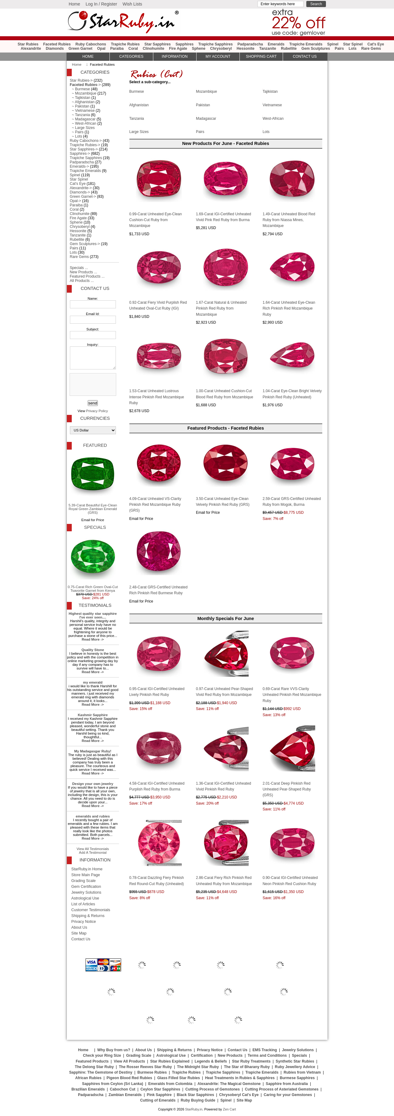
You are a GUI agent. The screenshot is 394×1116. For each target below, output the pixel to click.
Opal (101, 48)
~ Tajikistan (80, 98)
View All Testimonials (93, 849)
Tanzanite (267, 48)
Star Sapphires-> (84, 149)
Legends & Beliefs (211, 1061)
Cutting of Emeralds (158, 1100)
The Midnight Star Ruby (198, 1067)
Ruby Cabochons (90, 44)
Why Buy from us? (113, 1050)
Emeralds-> (79, 166)
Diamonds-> (80, 192)
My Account (218, 56)
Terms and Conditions (267, 1055)
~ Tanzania (80, 115)
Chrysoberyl (221, 48)
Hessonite (245, 48)
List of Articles (83, 904)
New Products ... (83, 272)
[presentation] (92, 385)
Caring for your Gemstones (288, 1095)
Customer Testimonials (90, 910)
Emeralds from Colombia (170, 1084)
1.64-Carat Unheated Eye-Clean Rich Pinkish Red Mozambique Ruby (288, 308)
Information (175, 56)
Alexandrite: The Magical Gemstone (229, 1084)
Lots (353, 48)
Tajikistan (269, 91)
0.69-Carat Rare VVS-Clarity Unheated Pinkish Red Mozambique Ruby (291, 695)
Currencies (95, 418)
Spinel (332, 44)
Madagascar (206, 117)
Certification (201, 1055)
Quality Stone (93, 650)
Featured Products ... (87, 276)
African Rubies (88, 1078)
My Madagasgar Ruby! (92, 751)
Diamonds (55, 48)
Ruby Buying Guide (198, 1100)
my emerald (93, 682)
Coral (133, 48)
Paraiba (117, 48)
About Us (79, 927)
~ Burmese (80, 89)
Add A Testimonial (93, 852)
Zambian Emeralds (125, 1095)
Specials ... (79, 268)
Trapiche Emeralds (305, 44)
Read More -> (93, 639)
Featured (95, 445)
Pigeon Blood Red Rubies (129, 1078)
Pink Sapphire (159, 1095)
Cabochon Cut (122, 1089)
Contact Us (95, 288)
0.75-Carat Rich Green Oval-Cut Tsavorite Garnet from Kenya (93, 562)
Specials (95, 527)
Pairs (339, 48)
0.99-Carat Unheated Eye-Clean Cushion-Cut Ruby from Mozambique (155, 220)
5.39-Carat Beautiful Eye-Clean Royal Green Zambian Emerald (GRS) (92, 483)
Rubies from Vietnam (302, 1072)
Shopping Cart (261, 56)
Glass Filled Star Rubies (178, 1078)
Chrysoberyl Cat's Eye (239, 1095)
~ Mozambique (83, 93)
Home (74, 4)
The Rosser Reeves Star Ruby (145, 1067)
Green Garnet (81, 48)
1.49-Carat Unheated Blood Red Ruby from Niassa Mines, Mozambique (288, 220)
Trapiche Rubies (125, 44)
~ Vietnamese (82, 110)
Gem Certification (86, 886)
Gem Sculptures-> (85, 244)
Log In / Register (101, 4)
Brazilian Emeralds (88, 1089)
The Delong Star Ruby (94, 1067)
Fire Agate (178, 48)
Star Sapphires (157, 44)
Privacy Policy (97, 411)
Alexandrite (31, 48)
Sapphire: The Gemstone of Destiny (100, 1072)
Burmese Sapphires (297, 1078)
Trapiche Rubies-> (85, 145)
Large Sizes (139, 131)
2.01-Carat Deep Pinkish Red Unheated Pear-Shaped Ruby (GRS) (286, 789)
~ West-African (83, 123)
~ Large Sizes (82, 128)
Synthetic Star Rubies (295, 1061)
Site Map (79, 933)
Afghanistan (139, 104)
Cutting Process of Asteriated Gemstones (282, 1089)
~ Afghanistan (82, 102)
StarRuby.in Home (87, 869)
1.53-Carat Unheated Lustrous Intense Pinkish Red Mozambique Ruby (156, 397)
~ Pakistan (80, 106)
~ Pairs (77, 132)
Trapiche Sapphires (215, 44)
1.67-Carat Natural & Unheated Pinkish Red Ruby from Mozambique (221, 308)
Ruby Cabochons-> (86, 141)
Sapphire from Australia (287, 1084)
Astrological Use (85, 898)
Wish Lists (132, 4)
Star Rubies (28, 44)
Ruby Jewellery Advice (295, 1067)
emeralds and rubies (93, 816)
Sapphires (184, 44)
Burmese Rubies (152, 1072)
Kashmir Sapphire (93, 715)
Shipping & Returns (88, 916)
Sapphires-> (80, 153)
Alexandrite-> (81, 188)
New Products (230, 1055)
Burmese (136, 91)
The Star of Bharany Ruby (247, 1067)
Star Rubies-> (81, 80)
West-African (272, 117)
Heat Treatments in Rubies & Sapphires (240, 1078)
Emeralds (276, 44)
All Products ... (82, 281)
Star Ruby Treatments (251, 1061)
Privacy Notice (83, 921)
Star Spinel (353, 44)
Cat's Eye (375, 44)
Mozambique (206, 91)
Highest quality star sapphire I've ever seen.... (93, 615)
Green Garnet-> (83, 196)
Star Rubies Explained (169, 1061)
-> (85, 85)
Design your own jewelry (92, 784)
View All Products (129, 1061)
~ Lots (76, 136)
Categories (131, 56)
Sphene (198, 48)
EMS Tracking (264, 1050)
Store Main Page (85, 875)
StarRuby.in (193, 1109)
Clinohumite (153, 48)
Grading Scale (83, 881)
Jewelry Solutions (86, 892)
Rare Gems (371, 48)
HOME (88, 56)
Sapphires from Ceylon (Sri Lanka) (112, 1084)
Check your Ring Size (102, 1055)
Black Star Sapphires (195, 1095)
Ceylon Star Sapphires (160, 1089)
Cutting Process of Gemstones (212, 1089)
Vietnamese (272, 104)
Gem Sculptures (315, 48)
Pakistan (203, 104)
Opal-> (75, 201)
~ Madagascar (83, 119)
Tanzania (136, 117)
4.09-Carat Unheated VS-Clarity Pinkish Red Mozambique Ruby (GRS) (155, 505)
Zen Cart (229, 1109)
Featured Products (92, 1061)
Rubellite (288, 48)
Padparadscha (250, 44)
